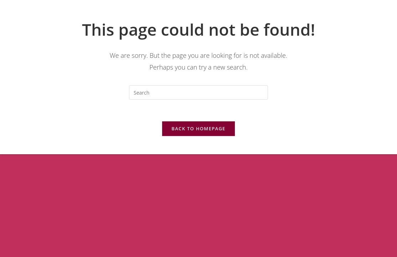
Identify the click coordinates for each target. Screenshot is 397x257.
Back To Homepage (198, 128)
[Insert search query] (198, 92)
